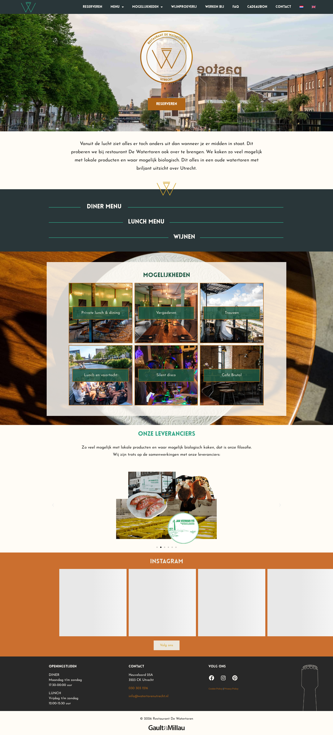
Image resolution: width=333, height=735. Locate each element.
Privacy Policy (231, 688)
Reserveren (92, 7)
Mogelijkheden (147, 7)
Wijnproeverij (184, 7)
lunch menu (146, 222)
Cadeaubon (257, 7)
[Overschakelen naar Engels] (314, 7)
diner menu (104, 207)
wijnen (184, 237)
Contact (283, 7)
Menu (117, 7)
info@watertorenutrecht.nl (148, 696)
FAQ (236, 7)
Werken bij (214, 7)
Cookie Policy (215, 688)
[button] (53, 505)
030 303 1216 (138, 688)
